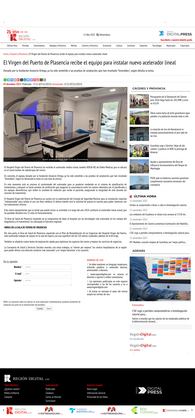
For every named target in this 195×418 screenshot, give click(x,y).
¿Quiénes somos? (12, 389)
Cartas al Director (53, 397)
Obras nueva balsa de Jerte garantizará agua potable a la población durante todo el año (170, 114)
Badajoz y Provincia (58, 45)
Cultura (119, 45)
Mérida (74, 45)
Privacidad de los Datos (97, 397)
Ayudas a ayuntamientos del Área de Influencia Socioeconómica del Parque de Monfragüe (168, 165)
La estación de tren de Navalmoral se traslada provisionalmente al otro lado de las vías (168, 133)
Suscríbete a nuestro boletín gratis (176, 39)
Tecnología (156, 45)
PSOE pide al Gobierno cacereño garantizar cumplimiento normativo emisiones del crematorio (169, 181)
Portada (25, 45)
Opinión (18, 280)
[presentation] (37, 292)
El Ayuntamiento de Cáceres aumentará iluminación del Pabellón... (159, 223)
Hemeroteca (103, 34)
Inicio (5, 54)
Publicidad (50, 389)
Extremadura (39, 45)
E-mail (18, 273)
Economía (107, 45)
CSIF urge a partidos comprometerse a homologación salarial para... (160, 232)
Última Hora (12, 45)
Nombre (18, 266)
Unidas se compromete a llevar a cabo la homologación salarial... (159, 205)
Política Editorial (11, 393)
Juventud (131, 45)
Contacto (8, 397)
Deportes (143, 45)
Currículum (50, 400)
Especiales (185, 45)
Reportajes (171, 45)
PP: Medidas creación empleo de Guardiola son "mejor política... (158, 242)
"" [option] (84, 12)
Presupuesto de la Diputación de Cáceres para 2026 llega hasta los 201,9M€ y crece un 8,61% (169, 100)
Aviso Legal (92, 389)
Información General (96, 393)
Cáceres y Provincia (90, 45)
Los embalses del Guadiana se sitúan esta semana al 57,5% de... (158, 214)
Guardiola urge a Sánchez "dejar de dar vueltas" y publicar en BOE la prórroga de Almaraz (168, 149)
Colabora (50, 393)
